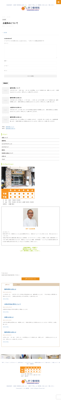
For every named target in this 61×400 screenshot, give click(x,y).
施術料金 (4, 140)
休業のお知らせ (9, 317)
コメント (6, 43)
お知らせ (4, 156)
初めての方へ (48, 371)
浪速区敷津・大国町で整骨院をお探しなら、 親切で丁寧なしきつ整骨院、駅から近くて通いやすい (30, 395)
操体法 (3, 150)
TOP (3, 371)
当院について (5, 137)
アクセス (7, 371)
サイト (5, 70)
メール (6, 65)
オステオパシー (5, 147)
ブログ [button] (18, 284)
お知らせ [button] (7, 284)
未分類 (5, 32)
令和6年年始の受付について (12, 304)
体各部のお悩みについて (7, 153)
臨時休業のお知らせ (16, 97)
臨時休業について (15, 88)
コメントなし (6, 298)
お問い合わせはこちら (30, 278)
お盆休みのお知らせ (16, 107)
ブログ (3, 159)
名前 (5, 60)
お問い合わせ (20, 371)
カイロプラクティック (7, 143)
